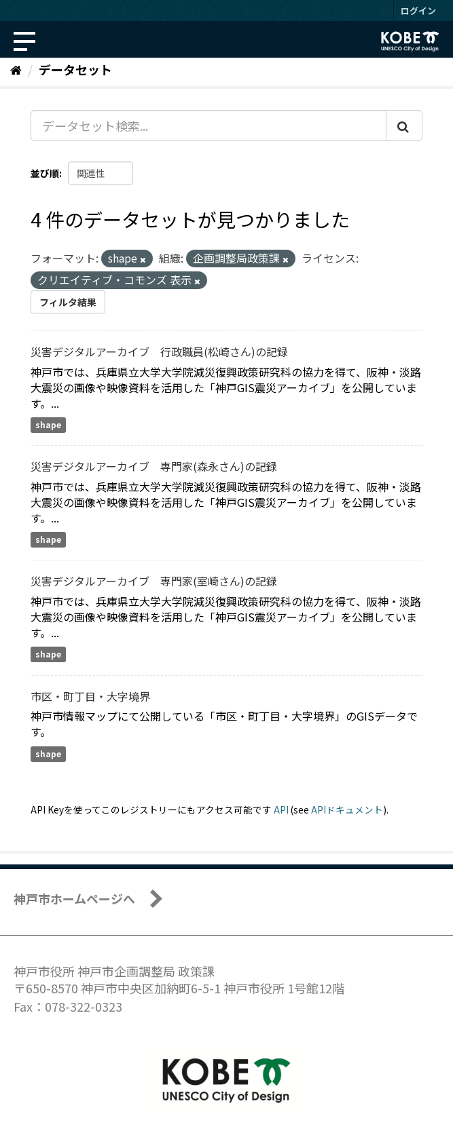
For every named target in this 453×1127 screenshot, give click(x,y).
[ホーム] (16, 69)
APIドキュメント (347, 809)
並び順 (45, 173)
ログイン (418, 10)
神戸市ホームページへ (74, 898)
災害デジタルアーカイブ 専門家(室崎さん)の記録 (154, 581)
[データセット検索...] (208, 125)
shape (48, 424)
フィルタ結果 (67, 302)
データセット (75, 69)
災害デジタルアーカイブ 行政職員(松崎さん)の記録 (159, 351)
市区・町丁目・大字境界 (90, 696)
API (281, 809)
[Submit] (404, 125)
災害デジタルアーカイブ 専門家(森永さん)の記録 (154, 466)
